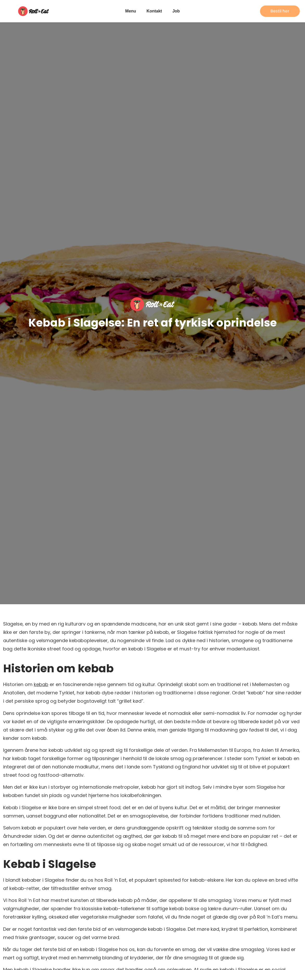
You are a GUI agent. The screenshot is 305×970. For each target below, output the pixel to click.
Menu (130, 11)
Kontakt (154, 11)
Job (176, 11)
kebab (41, 684)
